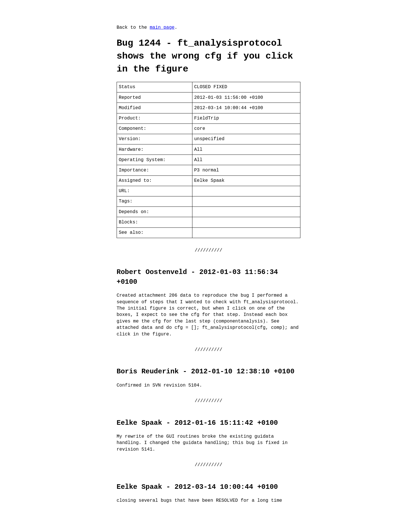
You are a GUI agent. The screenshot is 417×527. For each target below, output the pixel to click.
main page (162, 27)
